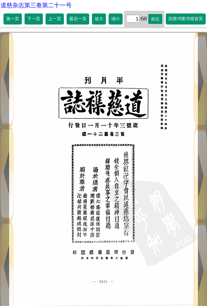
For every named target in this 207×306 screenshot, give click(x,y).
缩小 (115, 18)
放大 (99, 18)
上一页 (54, 18)
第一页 (12, 18)
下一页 (33, 18)
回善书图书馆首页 (185, 18)
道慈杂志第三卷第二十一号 (36, 5)
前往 (155, 19)
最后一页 (78, 18)
